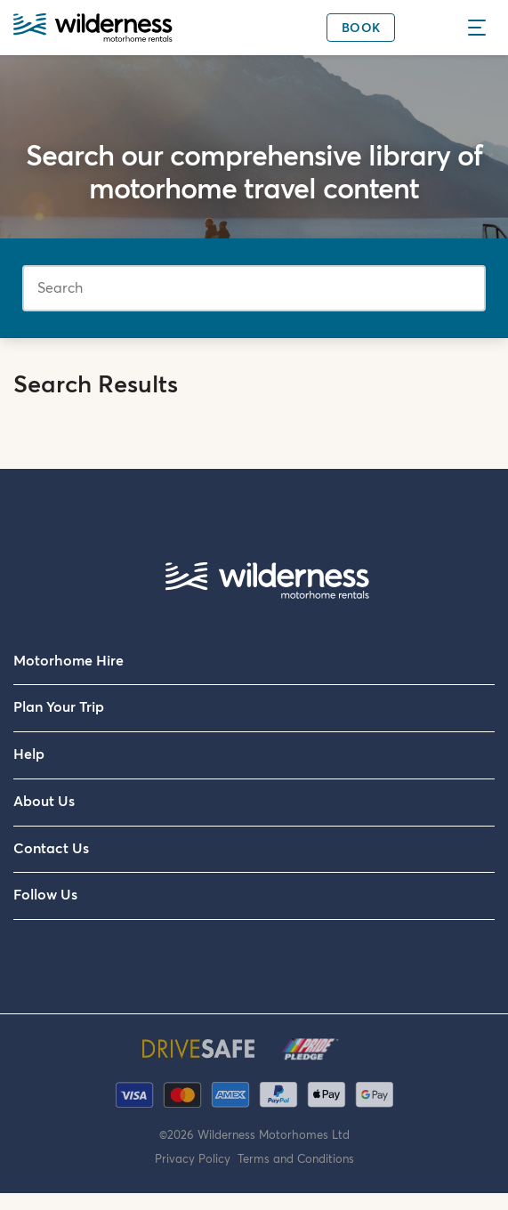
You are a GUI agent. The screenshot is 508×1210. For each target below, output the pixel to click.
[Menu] (482, 27)
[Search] (254, 288)
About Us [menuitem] (44, 802)
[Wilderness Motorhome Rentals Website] (93, 29)
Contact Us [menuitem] (51, 849)
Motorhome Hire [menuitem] (68, 661)
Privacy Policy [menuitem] (196, 1160)
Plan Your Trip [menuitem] (58, 707)
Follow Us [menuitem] (45, 895)
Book (361, 28)
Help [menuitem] (28, 754)
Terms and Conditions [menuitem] (296, 1160)
